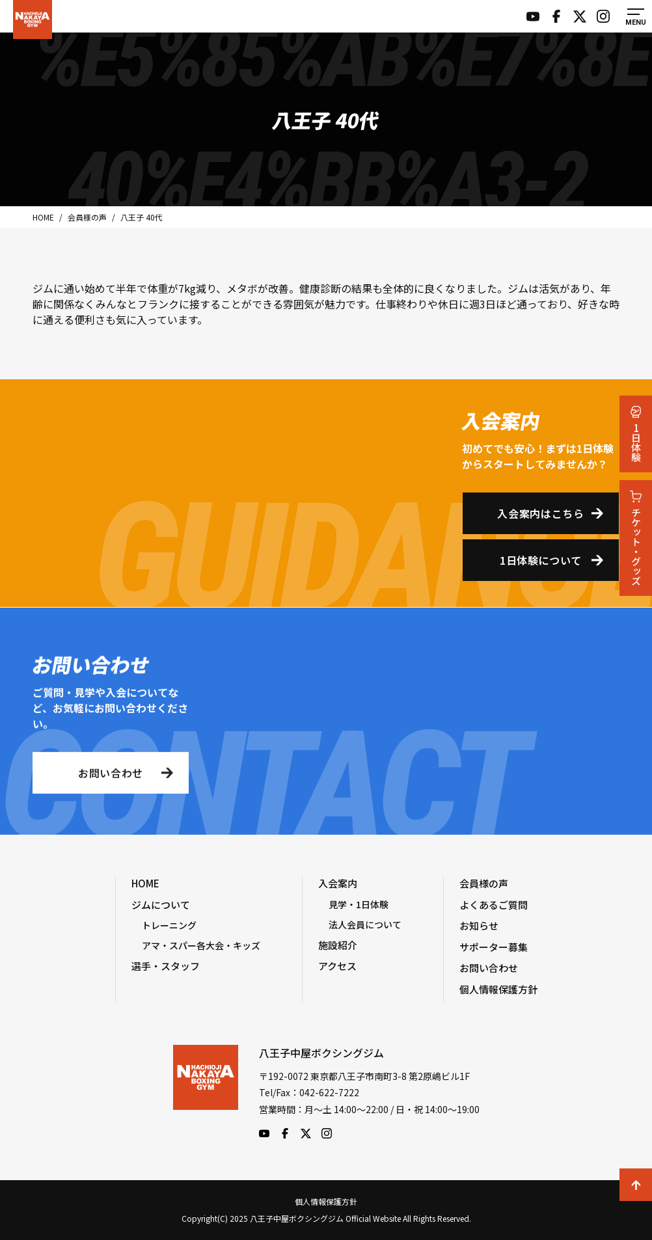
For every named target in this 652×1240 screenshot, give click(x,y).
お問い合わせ (110, 775)
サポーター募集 (493, 947)
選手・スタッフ (165, 966)
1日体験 (636, 434)
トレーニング (169, 925)
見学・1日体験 (358, 904)
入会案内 (337, 883)
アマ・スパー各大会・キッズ (201, 945)
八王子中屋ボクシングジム (205, 1092)
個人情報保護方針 (498, 989)
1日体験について (541, 560)
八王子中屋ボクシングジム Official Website (32, 19)
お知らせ (478, 925)
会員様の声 (483, 883)
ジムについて (160, 904)
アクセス (337, 966)
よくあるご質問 (493, 904)
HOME (145, 883)
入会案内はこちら (540, 513)
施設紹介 (337, 945)
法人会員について (365, 924)
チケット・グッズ (636, 538)
